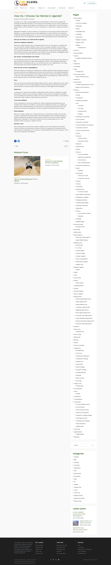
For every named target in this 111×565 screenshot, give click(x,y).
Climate (78, 20)
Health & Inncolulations (82, 412)
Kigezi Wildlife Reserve (82, 240)
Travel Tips (23, 12)
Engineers (80, 216)
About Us (76, 50)
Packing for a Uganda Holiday (84, 415)
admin (26, 19)
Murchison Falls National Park (84, 315)
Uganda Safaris (78, 432)
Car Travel (79, 248)
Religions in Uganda (81, 39)
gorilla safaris (77, 473)
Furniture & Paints (83, 191)
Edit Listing (77, 229)
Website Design (80, 221)
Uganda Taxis (79, 264)
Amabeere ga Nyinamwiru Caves (84, 84)
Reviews (76, 484)
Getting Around (78, 242)
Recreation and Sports (82, 205)
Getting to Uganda (78, 267)
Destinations (77, 468)
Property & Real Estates (82, 202)
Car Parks (80, 108)
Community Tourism (79, 74)
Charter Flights (80, 250)
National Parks (78, 296)
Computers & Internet (82, 127)
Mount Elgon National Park (83, 312)
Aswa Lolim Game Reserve (83, 237)
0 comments (31, 19)
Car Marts (80, 105)
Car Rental (16, 12)
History (78, 28)
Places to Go (77, 329)
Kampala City (79, 71)
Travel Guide (77, 402)
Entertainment (80, 146)
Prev (16, 146)
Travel (75, 490)
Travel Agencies (78, 399)
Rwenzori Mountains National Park (85, 321)
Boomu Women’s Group (82, 76)
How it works (77, 277)
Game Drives (79, 364)
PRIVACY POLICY (86, 559)
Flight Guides (77, 232)
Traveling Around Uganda (83, 421)
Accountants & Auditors (84, 213)
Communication (80, 119)
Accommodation (78, 53)
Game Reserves (78, 235)
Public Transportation (82, 259)
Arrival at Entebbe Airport (83, 404)
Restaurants (79, 208)
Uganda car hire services (37, 35)
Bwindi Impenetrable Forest (83, 299)
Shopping (78, 219)
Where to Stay (77, 501)
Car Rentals (77, 66)
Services (78, 211)
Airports (76, 56)
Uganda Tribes (80, 42)
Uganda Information (79, 498)
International (79, 173)
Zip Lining (78, 380)
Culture (78, 133)
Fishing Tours (79, 361)
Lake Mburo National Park (83, 307)
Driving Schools (82, 111)
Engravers (78, 143)
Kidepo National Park (81, 304)
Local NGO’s (79, 186)
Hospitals (80, 170)
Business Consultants (81, 100)
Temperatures (82, 47)
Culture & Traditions (81, 23)
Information (77, 476)
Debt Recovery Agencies (84, 157)
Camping (76, 462)
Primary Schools (82, 138)
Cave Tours (79, 353)
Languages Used (80, 31)
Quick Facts (79, 37)
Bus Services (79, 245)
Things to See (77, 383)
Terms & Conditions (79, 345)
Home (75, 275)
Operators (76, 326)
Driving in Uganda (80, 256)
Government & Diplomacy (83, 165)
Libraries (78, 184)
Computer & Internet (83, 178)
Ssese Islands (79, 283)
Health (78, 168)
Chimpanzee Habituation (82, 356)
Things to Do (77, 348)
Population (79, 34)
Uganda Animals (78, 495)
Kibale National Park (81, 301)
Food (75, 470)
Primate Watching (81, 372)
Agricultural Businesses (82, 92)
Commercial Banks (83, 154)
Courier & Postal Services (82, 130)
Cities (75, 69)
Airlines (78, 95)
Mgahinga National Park (82, 310)
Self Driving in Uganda (82, 261)
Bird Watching (79, 350)
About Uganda (78, 18)
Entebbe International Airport (84, 58)
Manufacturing (80, 189)
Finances (78, 152)
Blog (75, 61)
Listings (76, 288)
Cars (77, 103)
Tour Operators (78, 388)
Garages (80, 114)
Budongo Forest (80, 226)
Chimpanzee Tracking (82, 358)
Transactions (77, 396)
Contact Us (77, 79)
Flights (78, 269)
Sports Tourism (80, 378)
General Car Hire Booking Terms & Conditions (53, 162)
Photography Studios (81, 200)
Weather (78, 45)
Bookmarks (77, 63)
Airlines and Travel (83, 175)
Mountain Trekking (81, 369)
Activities (76, 457)
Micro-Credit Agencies (84, 162)
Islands (76, 280)
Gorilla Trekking (80, 367)
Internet (78, 181)
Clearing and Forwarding (82, 116)
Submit (76, 342)
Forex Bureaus (82, 160)
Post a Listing (77, 334)
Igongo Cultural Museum (82, 87)
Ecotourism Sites (78, 224)
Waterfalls (76, 437)
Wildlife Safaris (80, 434)
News (75, 479)
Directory (76, 90)
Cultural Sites (77, 82)
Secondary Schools (83, 141)
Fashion (78, 149)
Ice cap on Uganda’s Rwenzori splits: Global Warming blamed (79, 513)
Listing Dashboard (79, 285)
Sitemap (76, 340)
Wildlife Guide (79, 426)
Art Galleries (79, 97)
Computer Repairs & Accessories (84, 125)
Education (78, 136)
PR (74, 481)
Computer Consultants (82, 122)
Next (66, 146)
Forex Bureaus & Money (82, 409)
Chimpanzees (79, 386)
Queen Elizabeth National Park (84, 318)
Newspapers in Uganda (82, 197)
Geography (79, 26)
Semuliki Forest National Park (84, 323)
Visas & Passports (80, 423)
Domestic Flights (80, 253)
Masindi (78, 393)
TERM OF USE (94, 559)
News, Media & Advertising (83, 194)
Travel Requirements (81, 418)
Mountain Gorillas (78, 291)
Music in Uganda (78, 294)
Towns (75, 391)
